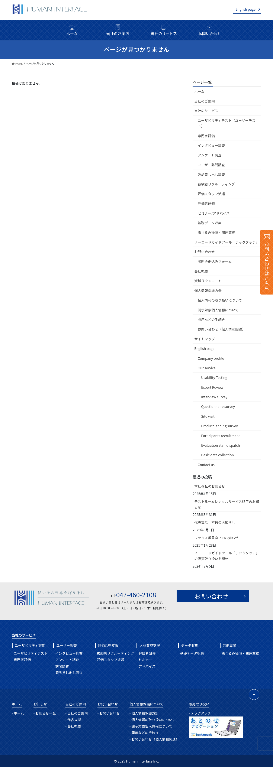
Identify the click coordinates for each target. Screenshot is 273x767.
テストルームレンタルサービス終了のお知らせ (226, 504)
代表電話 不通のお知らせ (214, 522)
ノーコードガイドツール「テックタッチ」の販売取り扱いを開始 (226, 555)
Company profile (211, 358)
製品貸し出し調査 (211, 174)
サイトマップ (204, 338)
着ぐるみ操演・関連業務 (216, 232)
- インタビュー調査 (68, 653)
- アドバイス (145, 666)
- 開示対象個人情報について (150, 726)
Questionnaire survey (218, 406)
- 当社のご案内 (76, 713)
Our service (207, 367)
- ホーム (18, 713)
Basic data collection (217, 454)
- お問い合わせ (108, 713)
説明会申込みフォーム (215, 261)
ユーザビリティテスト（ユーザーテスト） (226, 123)
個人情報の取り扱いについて (220, 300)
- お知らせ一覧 (44, 713)
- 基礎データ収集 (191, 653)
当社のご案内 (204, 101)
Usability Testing (214, 377)
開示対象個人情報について (218, 309)
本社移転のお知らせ (209, 486)
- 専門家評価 (21, 659)
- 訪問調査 (61, 666)
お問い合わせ (204, 251)
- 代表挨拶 (73, 719)
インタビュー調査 (211, 145)
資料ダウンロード (208, 280)
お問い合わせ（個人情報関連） (221, 329)
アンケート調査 (209, 154)
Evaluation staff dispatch (220, 445)
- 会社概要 (73, 726)
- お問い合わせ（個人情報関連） (154, 739)
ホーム (199, 91)
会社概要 (201, 271)
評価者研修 (206, 203)
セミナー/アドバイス (214, 213)
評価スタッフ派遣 (211, 193)
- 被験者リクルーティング (114, 653)
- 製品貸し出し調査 (68, 672)
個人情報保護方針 (208, 290)
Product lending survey (219, 425)
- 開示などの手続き (144, 732)
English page (245, 9)
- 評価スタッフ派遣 (109, 659)
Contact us (206, 464)
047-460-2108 (136, 594)
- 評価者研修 (145, 653)
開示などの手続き (211, 319)
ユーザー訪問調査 (211, 164)
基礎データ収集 (210, 222)
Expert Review (212, 387)
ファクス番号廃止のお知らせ (216, 537)
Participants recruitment (220, 435)
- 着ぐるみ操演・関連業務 (239, 653)
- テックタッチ (200, 713)
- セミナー (144, 659)
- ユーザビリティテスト (30, 653)
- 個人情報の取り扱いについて (152, 719)
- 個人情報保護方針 (144, 713)
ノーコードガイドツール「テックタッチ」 (226, 242)
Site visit (208, 416)
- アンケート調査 (66, 659)
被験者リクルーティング (216, 183)
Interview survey (214, 396)
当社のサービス (206, 110)
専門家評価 (206, 135)
